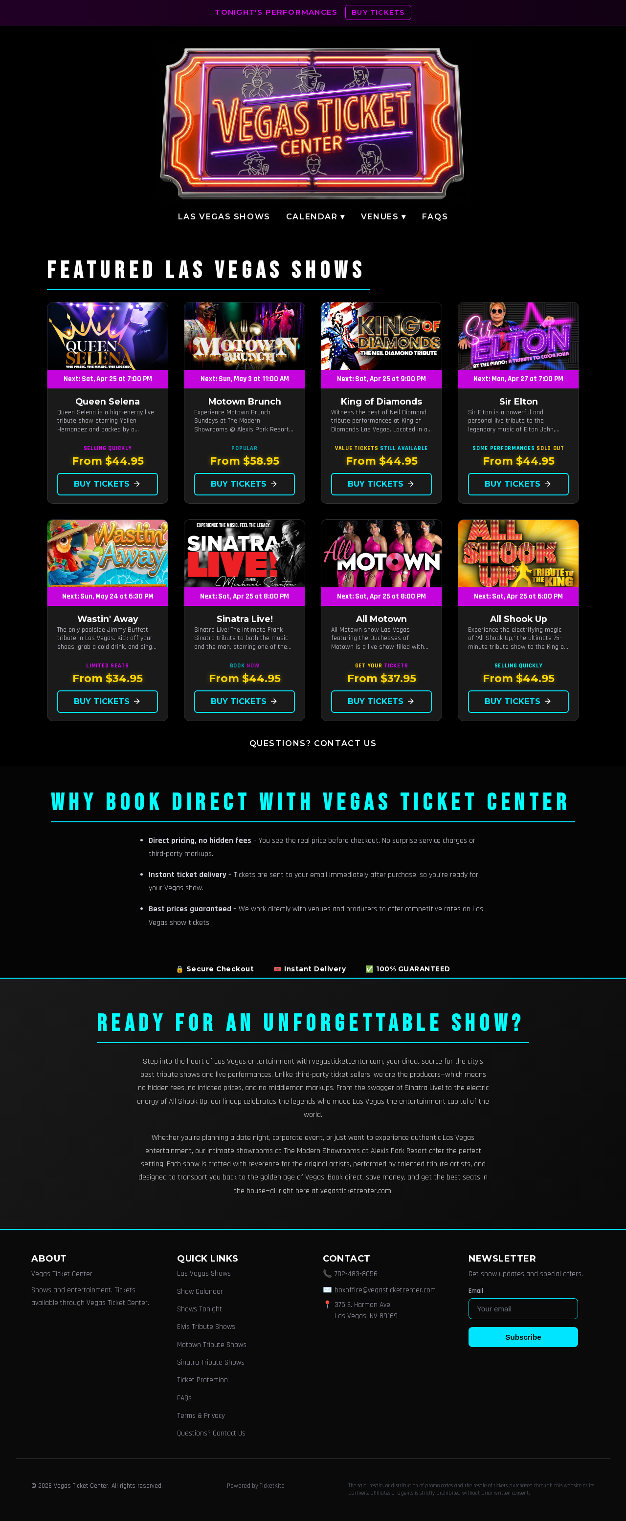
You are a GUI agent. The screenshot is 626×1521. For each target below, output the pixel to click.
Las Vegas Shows (224, 216)
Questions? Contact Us (313, 743)
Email (476, 1290)
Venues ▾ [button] (383, 216)
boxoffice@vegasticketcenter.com (385, 1290)
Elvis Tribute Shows (206, 1326)
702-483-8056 (356, 1274)
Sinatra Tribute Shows (211, 1362)
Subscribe (523, 1337)
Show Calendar (200, 1291)
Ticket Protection (202, 1380)
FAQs (435, 216)
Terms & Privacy (201, 1415)
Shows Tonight (199, 1309)
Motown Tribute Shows (211, 1345)
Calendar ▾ (315, 216)
